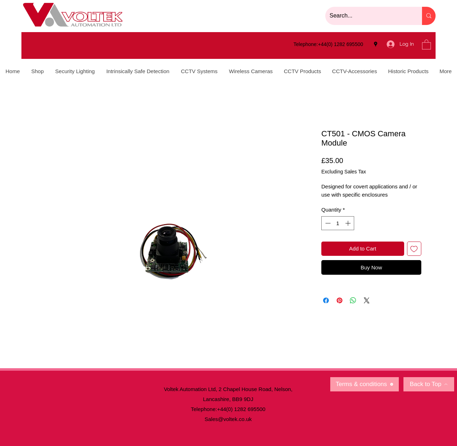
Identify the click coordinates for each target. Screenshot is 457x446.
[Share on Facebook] (326, 300)
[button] (426, 44)
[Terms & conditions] (364, 384)
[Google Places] (375, 44)
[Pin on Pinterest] (339, 300)
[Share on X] (366, 300)
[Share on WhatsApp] (353, 300)
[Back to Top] (428, 384)
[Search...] (368, 16)
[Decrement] (327, 223)
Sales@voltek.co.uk (228, 419)
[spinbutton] (338, 223)
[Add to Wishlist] (414, 249)
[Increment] (348, 223)
